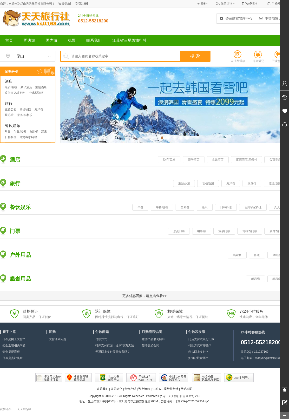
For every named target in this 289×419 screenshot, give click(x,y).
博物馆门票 (250, 231)
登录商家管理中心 (235, 18)
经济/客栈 (11, 87)
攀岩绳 (255, 279)
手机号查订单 (280, 3)
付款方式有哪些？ (199, 345)
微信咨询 (226, 3)
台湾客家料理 (28, 137)
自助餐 (33, 131)
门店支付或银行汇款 (201, 339)
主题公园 (10, 109)
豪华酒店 (26, 87)
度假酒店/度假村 (15, 93)
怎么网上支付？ (198, 351)
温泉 (44, 131)
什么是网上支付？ (14, 339)
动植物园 (25, 109)
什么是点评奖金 (12, 358)
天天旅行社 (24, 409)
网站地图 (186, 389)
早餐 (8, 131)
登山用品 (278, 255)
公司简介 (116, 389)
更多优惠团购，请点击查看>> (144, 296)
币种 (204, 3)
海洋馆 (38, 109)
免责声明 (130, 389)
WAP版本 (251, 3)
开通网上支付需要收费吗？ (112, 351)
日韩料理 (10, 137)
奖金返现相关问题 (14, 345)
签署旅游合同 (150, 345)
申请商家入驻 (272, 18)
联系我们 (102, 389)
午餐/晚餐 (20, 131)
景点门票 (179, 231)
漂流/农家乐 (24, 115)
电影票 (201, 231)
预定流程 (144, 389)
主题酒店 (41, 87)
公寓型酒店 (36, 93)
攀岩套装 (278, 279)
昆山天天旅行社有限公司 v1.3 (182, 396)
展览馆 (9, 115)
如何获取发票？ (198, 358)
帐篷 (257, 255)
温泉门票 (224, 231)
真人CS (279, 207)
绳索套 (237, 255)
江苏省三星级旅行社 (165, 389)
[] (64, 3)
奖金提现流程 (11, 351)
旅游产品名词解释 (153, 339)
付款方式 (101, 339)
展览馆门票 (276, 231)
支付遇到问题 (57, 339)
